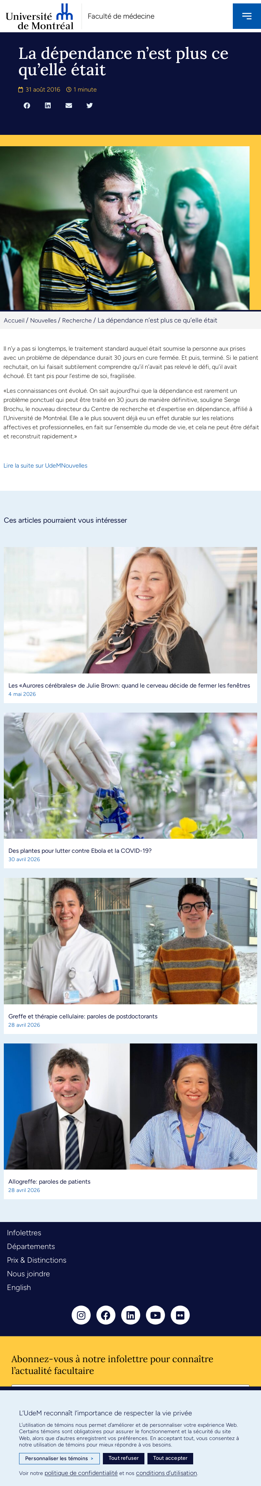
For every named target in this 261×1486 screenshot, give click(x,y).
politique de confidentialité (81, 1473)
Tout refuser (124, 1458)
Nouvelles (43, 320)
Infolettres (24, 1232)
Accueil (14, 320)
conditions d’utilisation (166, 1473)
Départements (31, 1246)
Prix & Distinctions (36, 1260)
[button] (26, 105)
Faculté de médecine (121, 16)
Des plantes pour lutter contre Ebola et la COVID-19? (80, 850)
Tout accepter (170, 1458)
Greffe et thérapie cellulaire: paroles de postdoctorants (82, 1016)
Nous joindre (28, 1273)
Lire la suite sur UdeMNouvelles (45, 465)
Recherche (77, 320)
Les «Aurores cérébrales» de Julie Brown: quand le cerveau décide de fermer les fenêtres (129, 685)
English (19, 1287)
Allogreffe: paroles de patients (49, 1181)
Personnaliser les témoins (59, 1458)
